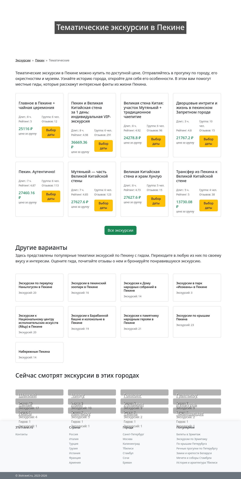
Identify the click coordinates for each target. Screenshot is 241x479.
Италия (74, 439)
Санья (25, 404)
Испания (74, 453)
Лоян (76, 404)
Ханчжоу (80, 413)
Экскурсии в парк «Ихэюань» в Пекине (191, 285)
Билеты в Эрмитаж (188, 434)
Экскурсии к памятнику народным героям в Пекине (141, 319)
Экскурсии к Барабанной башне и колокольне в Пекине (89, 319)
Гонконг (132, 395)
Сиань (130, 413)
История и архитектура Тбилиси (196, 462)
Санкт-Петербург (133, 434)
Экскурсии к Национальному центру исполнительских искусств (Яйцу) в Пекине (38, 321)
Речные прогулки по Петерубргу (196, 448)
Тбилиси (128, 448)
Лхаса (24, 413)
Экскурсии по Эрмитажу (191, 439)
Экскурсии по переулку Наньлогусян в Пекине (36, 285)
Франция (75, 458)
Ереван (127, 462)
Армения (75, 462)
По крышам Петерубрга (191, 443)
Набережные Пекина (34, 351)
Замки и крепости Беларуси (194, 453)
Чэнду (77, 395)
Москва (127, 439)
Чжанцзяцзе (189, 413)
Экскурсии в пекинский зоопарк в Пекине (88, 285)
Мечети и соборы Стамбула (193, 458)
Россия (73, 434)
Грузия (73, 448)
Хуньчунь (186, 404)
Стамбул (128, 453)
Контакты (21, 434)
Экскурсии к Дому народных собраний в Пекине (140, 286)
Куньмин (133, 404)
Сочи (126, 458)
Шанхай (27, 395)
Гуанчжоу (186, 395)
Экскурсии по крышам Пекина (193, 317)
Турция (73, 443)
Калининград (131, 443)
